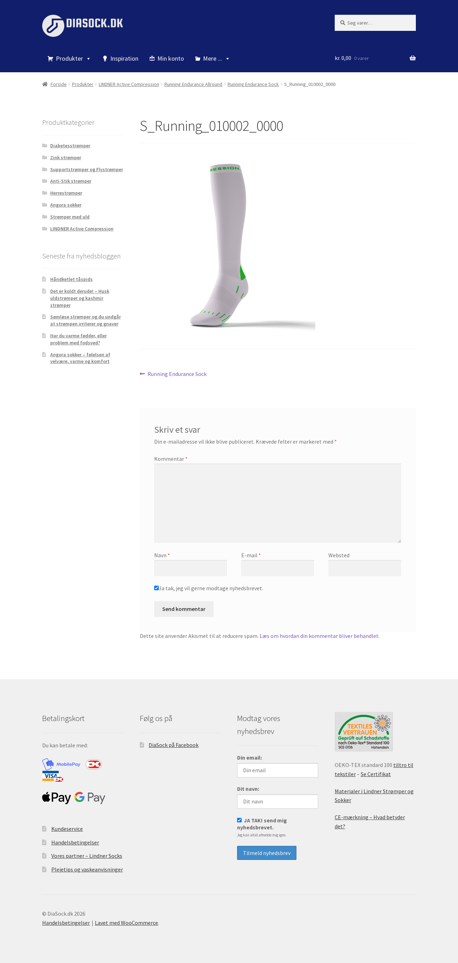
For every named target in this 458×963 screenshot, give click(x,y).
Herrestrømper (66, 193)
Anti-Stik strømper (70, 181)
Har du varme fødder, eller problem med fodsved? (78, 339)
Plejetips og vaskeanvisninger (87, 869)
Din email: (249, 757)
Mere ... (216, 58)
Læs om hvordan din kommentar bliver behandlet (319, 635)
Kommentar (171, 458)
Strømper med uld (70, 217)
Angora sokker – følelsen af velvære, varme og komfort (80, 358)
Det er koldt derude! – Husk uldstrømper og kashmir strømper (79, 298)
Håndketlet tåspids (71, 279)
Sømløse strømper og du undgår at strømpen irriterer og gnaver (85, 320)
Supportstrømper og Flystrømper (86, 169)
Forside (59, 84)
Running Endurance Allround (193, 84)
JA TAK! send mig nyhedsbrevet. (262, 827)
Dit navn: (248, 788)
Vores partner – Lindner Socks (86, 855)
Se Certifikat (376, 773)
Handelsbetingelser (75, 842)
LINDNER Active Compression (129, 84)
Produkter (73, 58)
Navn (162, 555)
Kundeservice (67, 828)
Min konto (170, 58)
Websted (338, 555)
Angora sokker (65, 205)
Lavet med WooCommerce (126, 922)
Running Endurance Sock (253, 84)
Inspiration (124, 58)
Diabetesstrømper (70, 145)
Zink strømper (65, 157)
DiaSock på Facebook (173, 744)
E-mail (251, 555)
